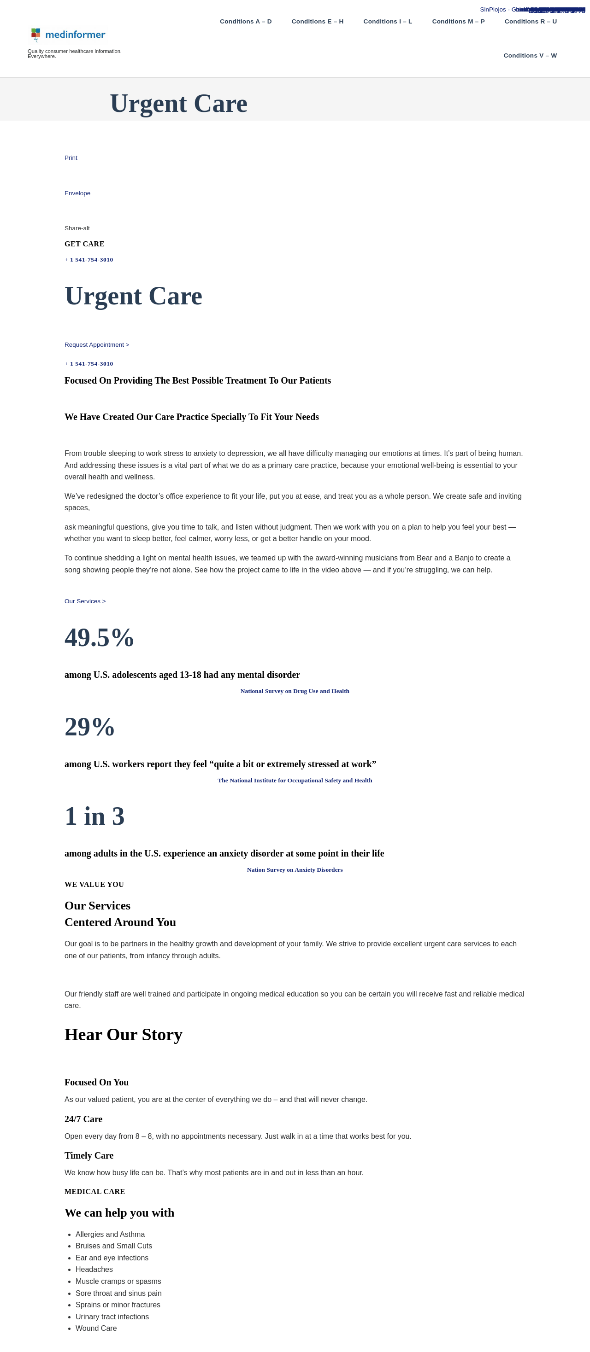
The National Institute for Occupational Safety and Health (295, 780)
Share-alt (77, 228)
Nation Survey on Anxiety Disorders (295, 869)
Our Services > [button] (85, 601)
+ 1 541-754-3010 (89, 259)
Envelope (77, 193)
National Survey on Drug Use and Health (295, 691)
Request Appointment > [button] (97, 344)
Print (71, 157)
